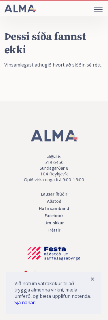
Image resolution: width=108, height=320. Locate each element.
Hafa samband (54, 208)
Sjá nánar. (25, 302)
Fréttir (54, 230)
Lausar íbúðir (54, 194)
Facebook (54, 215)
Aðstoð (54, 201)
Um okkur (54, 223)
